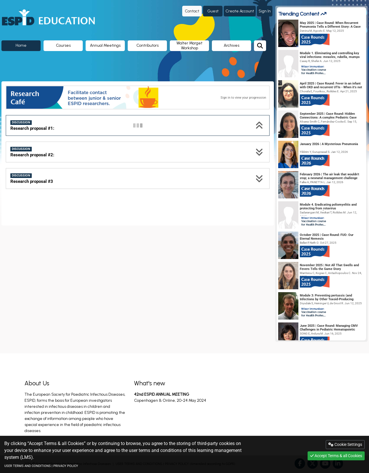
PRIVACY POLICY (65, 466)
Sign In (265, 11)
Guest (213, 11)
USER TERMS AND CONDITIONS (27, 466)
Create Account (239, 11)
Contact (192, 11)
